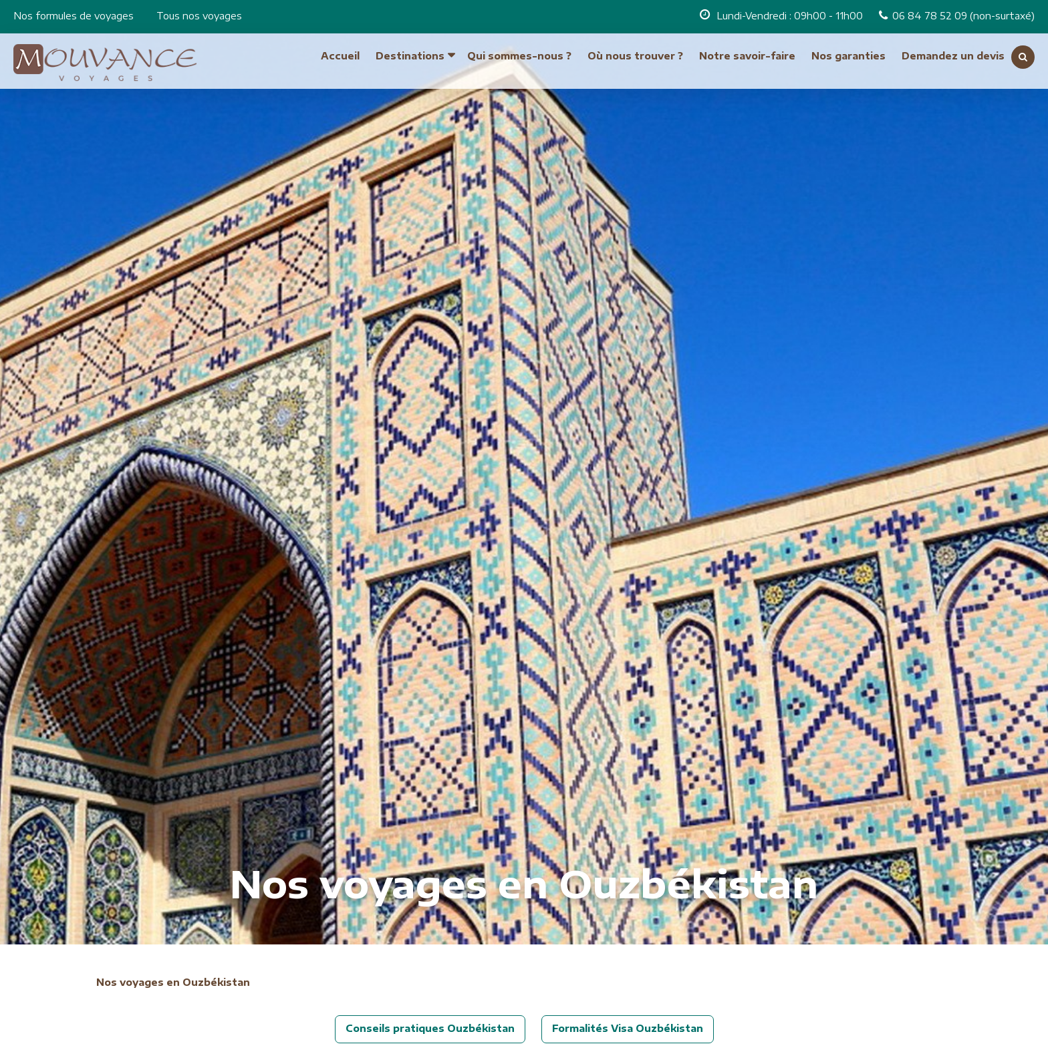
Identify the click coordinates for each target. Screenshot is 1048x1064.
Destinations (410, 55)
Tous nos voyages (199, 15)
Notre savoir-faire (747, 55)
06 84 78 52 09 (931, 15)
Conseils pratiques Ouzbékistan (430, 1028)
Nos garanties (848, 55)
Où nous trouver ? (635, 55)
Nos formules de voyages (73, 15)
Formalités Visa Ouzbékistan (627, 1028)
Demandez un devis (953, 55)
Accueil (340, 55)
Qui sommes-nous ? (519, 55)
